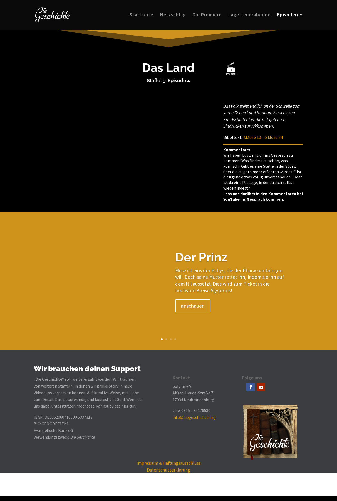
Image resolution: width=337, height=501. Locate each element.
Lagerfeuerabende (249, 15)
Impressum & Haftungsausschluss (169, 463)
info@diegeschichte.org (194, 417)
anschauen (193, 305)
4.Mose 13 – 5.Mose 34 (263, 137)
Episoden (287, 15)
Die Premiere (207, 15)
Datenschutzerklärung (168, 470)
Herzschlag (173, 15)
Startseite (141, 15)
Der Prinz (201, 257)
